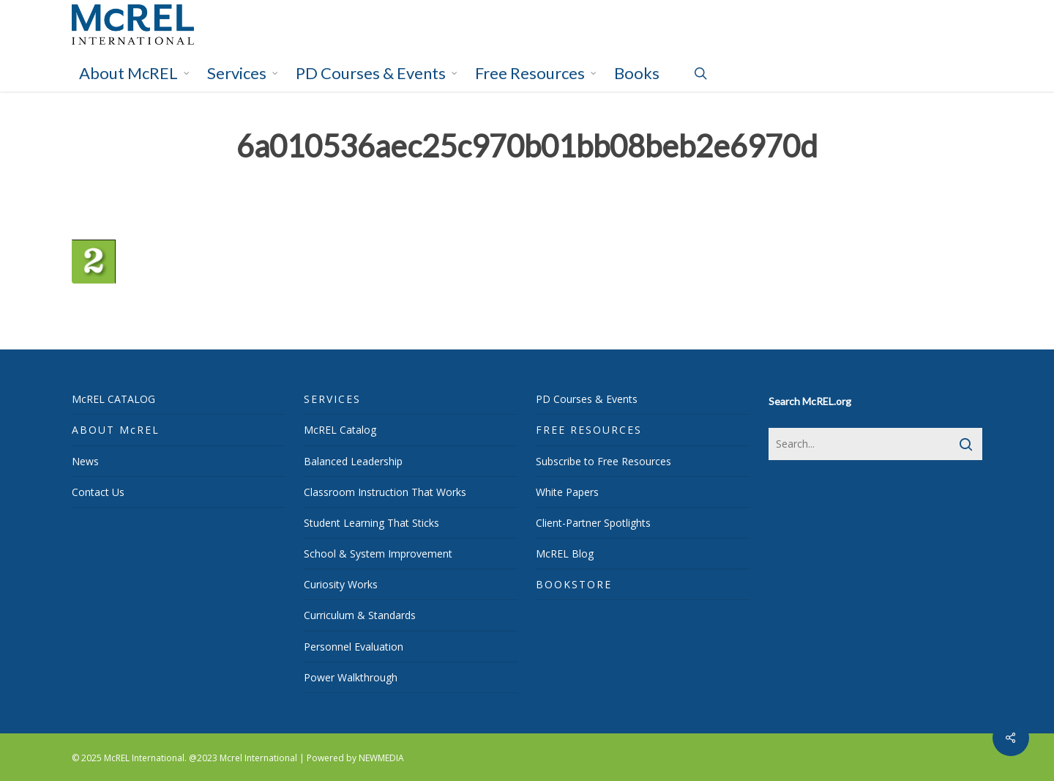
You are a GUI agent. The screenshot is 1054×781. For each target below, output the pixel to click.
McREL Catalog (340, 430)
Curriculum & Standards (360, 615)
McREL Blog (565, 553)
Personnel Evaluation (353, 647)
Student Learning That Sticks (371, 523)
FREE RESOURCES (589, 430)
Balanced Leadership (353, 461)
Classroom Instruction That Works (385, 492)
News (85, 461)
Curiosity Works (341, 584)
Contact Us (98, 492)
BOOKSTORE (574, 584)
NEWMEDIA (381, 758)
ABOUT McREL (116, 430)
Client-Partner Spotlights (593, 523)
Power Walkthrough (350, 677)
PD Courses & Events (587, 399)
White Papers (567, 492)
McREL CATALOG (113, 399)
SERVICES (332, 399)
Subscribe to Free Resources (603, 461)
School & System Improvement (378, 553)
